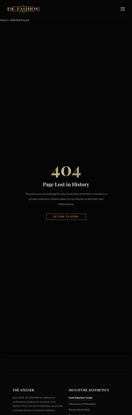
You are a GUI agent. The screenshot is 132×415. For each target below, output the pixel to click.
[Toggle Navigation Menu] (123, 8)
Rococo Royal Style (79, 409)
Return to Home (66, 216)
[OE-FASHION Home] (22, 9)
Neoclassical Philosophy (82, 403)
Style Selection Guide (80, 397)
